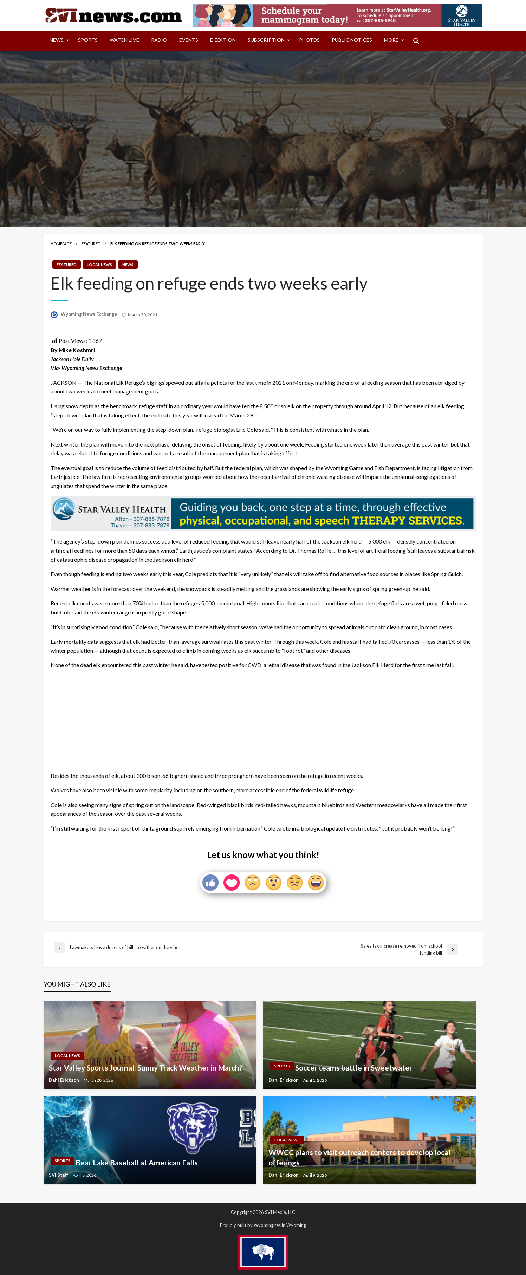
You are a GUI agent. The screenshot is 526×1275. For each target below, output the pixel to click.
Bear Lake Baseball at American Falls (137, 1162)
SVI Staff (59, 1175)
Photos (309, 40)
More (391, 40)
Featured (91, 243)
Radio (159, 40)
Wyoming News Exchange (89, 314)
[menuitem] (58, 41)
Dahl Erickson (64, 1080)
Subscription (266, 40)
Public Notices (352, 40)
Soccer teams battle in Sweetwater (353, 1067)
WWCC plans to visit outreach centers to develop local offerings (359, 1157)
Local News (99, 264)
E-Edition (223, 40)
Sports (88, 40)
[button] (416, 41)
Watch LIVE (124, 40)
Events (188, 40)
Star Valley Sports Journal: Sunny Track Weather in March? (145, 1067)
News (57, 40)
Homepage (61, 243)
